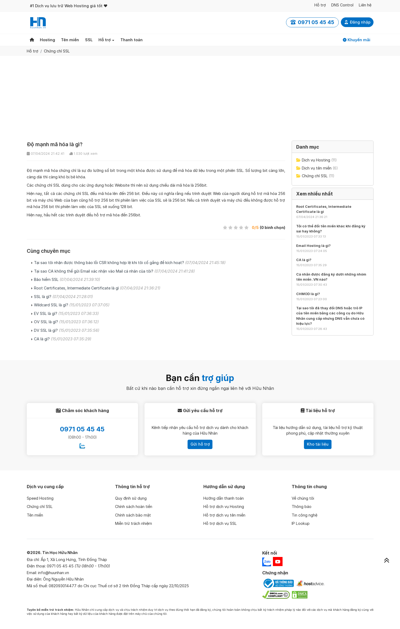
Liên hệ (365, 5)
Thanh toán (131, 39)
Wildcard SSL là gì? (71, 305)
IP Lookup (301, 523)
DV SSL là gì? (66, 330)
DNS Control (342, 5)
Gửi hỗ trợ (200, 444)
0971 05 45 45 (82, 429)
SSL (89, 39)
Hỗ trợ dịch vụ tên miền (224, 515)
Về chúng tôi (303, 498)
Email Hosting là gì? (313, 246)
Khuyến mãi (356, 39)
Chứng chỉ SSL (57, 51)
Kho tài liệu (318, 444)
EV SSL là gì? (66, 313)
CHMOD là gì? (308, 294)
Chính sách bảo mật (133, 515)
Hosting (47, 39)
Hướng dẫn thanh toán (223, 498)
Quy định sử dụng (131, 498)
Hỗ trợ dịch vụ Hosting (223, 506)
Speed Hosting (40, 498)
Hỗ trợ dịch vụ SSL (220, 523)
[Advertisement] (200, 96)
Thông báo (301, 506)
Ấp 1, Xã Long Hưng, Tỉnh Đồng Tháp (74, 559)
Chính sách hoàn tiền (133, 506)
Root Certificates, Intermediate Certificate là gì (97, 288)
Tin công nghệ (304, 515)
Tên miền (70, 39)
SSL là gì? (63, 296)
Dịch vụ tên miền (317, 168)
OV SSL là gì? (66, 321)
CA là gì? (62, 339)
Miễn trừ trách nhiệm (133, 523)
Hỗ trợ (320, 5)
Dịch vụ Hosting (316, 160)
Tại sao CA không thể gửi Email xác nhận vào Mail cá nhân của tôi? (114, 271)
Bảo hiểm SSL (67, 279)
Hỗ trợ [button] (104, 39)
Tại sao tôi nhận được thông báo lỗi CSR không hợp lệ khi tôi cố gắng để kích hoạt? (130, 262)
